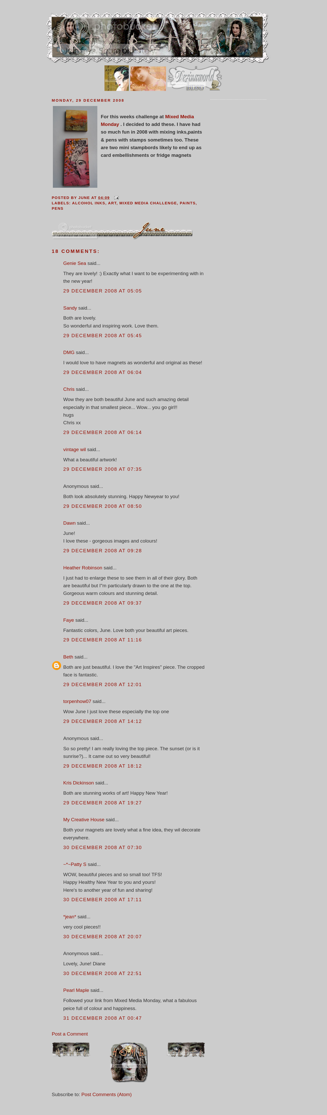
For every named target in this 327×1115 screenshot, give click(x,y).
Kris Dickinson (78, 782)
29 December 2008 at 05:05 (102, 291)
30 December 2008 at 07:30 (102, 847)
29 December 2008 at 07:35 (102, 469)
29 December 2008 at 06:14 (102, 432)
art (112, 203)
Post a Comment (70, 1034)
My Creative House (84, 819)
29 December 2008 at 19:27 (102, 802)
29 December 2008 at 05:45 (102, 335)
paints (188, 203)
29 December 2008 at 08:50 (102, 506)
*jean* (69, 916)
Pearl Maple (76, 990)
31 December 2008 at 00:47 (102, 1018)
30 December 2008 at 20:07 (102, 936)
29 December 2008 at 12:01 (102, 684)
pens (58, 208)
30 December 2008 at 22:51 (102, 973)
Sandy (70, 308)
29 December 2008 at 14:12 (102, 721)
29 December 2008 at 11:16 (102, 639)
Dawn (69, 523)
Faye (68, 620)
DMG (69, 352)
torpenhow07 (77, 701)
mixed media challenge (148, 203)
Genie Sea (74, 263)
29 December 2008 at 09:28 (102, 550)
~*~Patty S (75, 864)
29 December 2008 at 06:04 (102, 372)
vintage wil (74, 449)
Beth (68, 657)
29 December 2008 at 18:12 (102, 766)
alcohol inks (88, 203)
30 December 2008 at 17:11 (102, 899)
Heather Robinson (82, 567)
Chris (69, 389)
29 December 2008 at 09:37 (102, 603)
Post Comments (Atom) (106, 1094)
